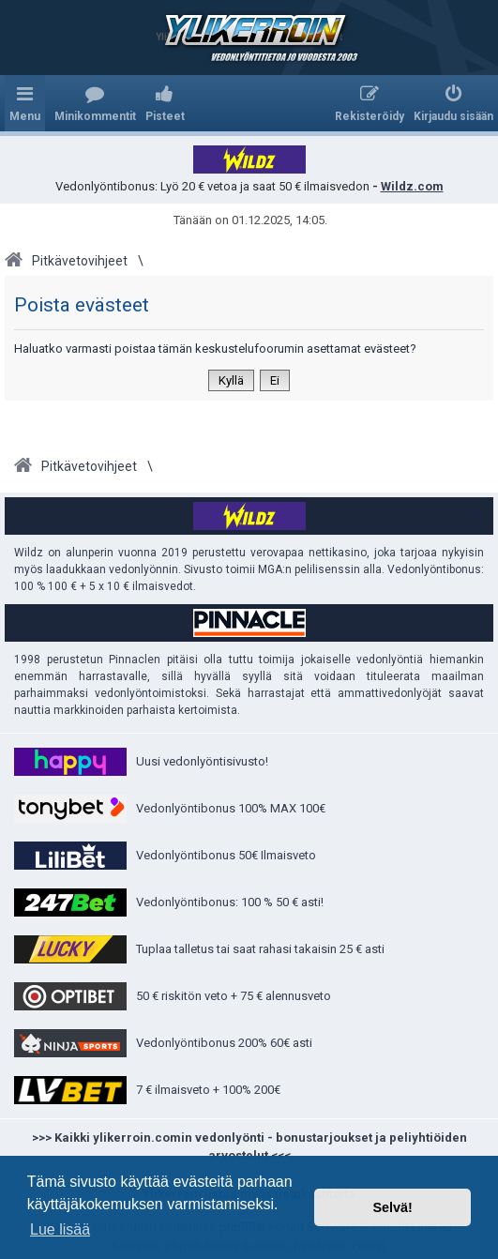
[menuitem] (95, 103)
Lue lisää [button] (60, 1229)
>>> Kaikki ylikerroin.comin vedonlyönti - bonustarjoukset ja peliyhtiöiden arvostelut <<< (249, 1146)
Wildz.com (412, 186)
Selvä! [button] (392, 1207)
